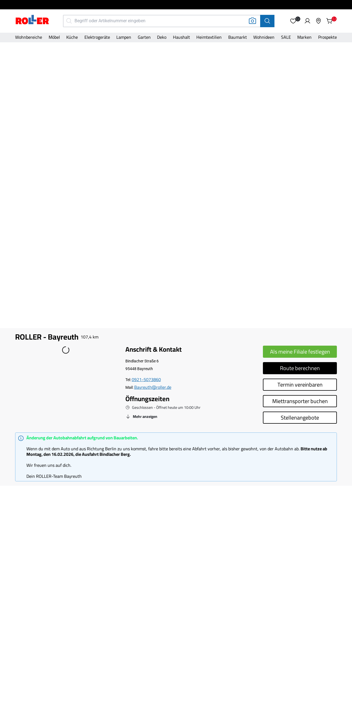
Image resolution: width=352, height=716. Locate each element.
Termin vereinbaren (300, 384)
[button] (293, 21)
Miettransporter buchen (300, 401)
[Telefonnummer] (146, 380)
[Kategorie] (28, 38)
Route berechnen (300, 368)
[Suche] (267, 21)
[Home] (32, 20)
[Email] (152, 387)
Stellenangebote (300, 417)
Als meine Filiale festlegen (300, 351)
